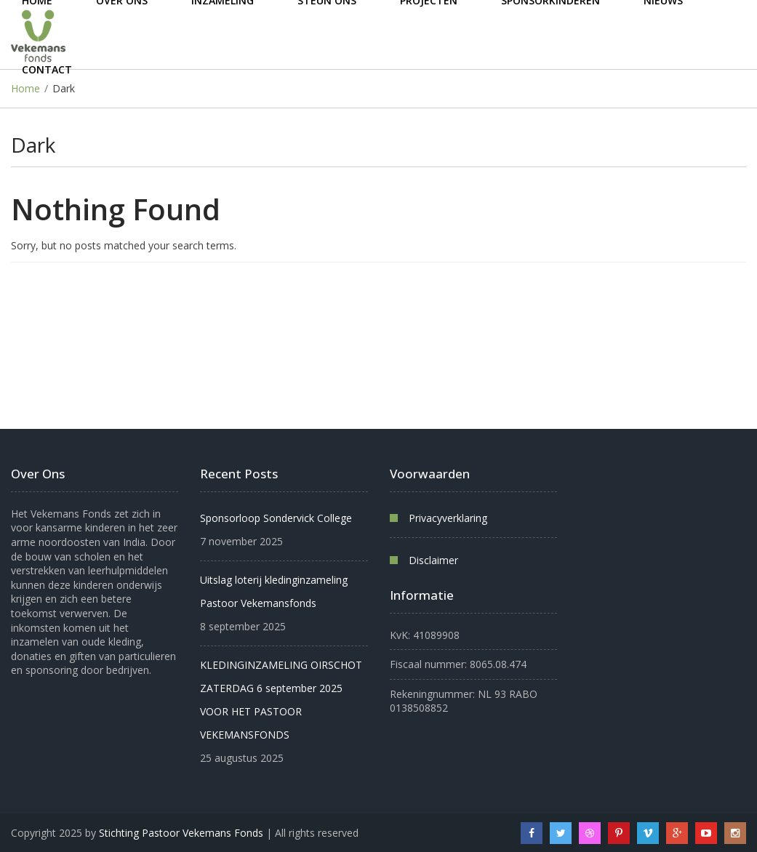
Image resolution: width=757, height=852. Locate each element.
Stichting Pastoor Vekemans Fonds (181, 833)
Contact (47, 69)
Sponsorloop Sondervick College (276, 518)
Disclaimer (433, 560)
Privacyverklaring (448, 518)
